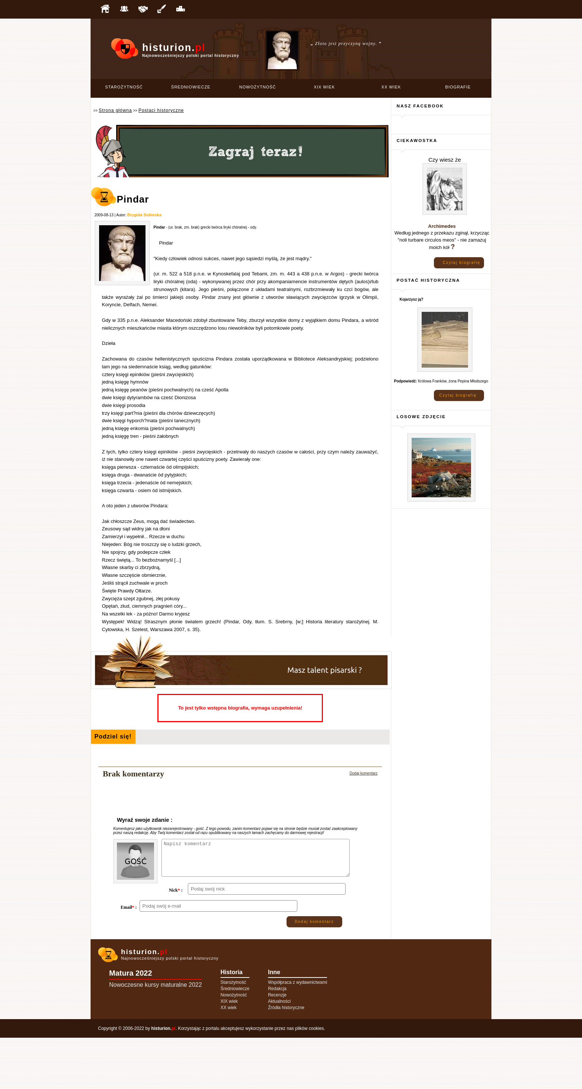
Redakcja (277, 1040)
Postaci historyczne (161, 110)
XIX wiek (324, 87)
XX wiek (391, 87)
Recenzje (277, 1046)
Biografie (458, 87)
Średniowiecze (190, 87)
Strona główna (115, 110)
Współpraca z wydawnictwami (297, 1033)
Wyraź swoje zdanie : (145, 820)
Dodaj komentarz (364, 773)
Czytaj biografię (461, 263)
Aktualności (279, 1052)
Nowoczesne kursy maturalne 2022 (155, 1036)
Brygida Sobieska (144, 215)
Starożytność (124, 87)
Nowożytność (257, 87)
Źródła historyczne (286, 1058)
